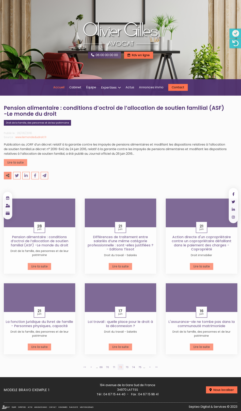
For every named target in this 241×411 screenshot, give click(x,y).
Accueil (59, 87)
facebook (233, 194)
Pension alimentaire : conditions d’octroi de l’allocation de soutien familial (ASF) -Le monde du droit (39, 246)
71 (114, 372)
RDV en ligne (8, 198)
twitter (233, 202)
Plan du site (73, 407)
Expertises (109, 87)
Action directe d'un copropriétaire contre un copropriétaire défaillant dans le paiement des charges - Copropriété (201, 248)
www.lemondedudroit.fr (31, 142)
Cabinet (75, 87)
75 (140, 372)
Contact (178, 87)
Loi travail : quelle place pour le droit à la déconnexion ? (120, 328)
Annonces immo (151, 87)
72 (120, 372)
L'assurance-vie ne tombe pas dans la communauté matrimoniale (201, 328)
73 (127, 372)
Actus (130, 87)
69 (101, 372)
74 (133, 372)
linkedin (233, 209)
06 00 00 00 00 (107, 55)
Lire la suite (15, 167)
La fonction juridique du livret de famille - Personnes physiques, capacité (39, 328)
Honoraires (62, 407)
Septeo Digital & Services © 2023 (213, 406)
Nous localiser (223, 390)
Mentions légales (86, 407)
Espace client (8, 206)
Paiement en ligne (8, 213)
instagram (233, 217)
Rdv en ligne (141, 55)
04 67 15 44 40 (114, 394)
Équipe (91, 87)
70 (107, 372)
